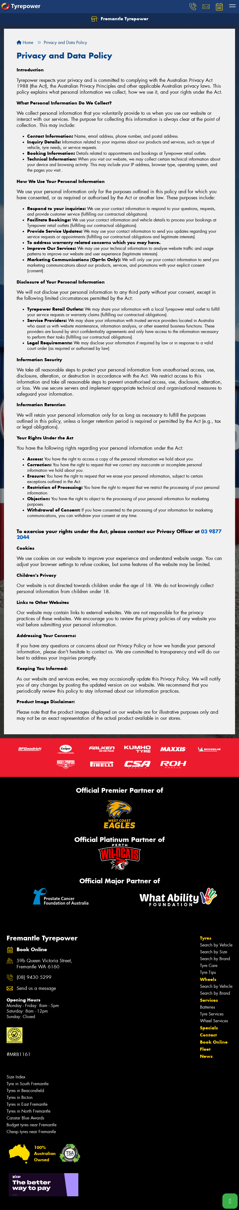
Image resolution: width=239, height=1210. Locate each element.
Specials (209, 1028)
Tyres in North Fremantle (28, 1111)
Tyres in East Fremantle (27, 1104)
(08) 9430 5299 (34, 977)
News (206, 1056)
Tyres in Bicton (19, 1097)
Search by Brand (215, 958)
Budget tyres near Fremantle (31, 1125)
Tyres (205, 938)
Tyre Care (208, 965)
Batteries (207, 1007)
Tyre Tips (208, 972)
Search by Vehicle (216, 945)
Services (209, 1000)
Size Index (16, 1077)
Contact (208, 1035)
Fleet (205, 1049)
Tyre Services (211, 1014)
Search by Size (213, 952)
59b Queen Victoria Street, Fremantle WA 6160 (44, 964)
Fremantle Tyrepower (119, 19)
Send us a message (36, 988)
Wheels (208, 979)
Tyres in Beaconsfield (25, 1090)
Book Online (214, 1042)
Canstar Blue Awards (25, 1118)
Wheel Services (214, 1021)
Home (25, 42)
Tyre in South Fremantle (28, 1084)
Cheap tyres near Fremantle (31, 1131)
